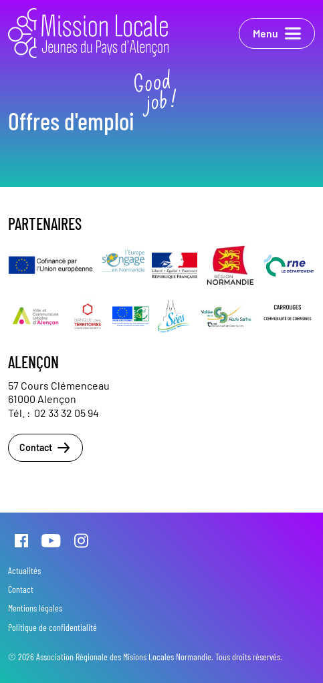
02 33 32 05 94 (66, 412)
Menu (277, 33)
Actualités (24, 570)
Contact (45, 448)
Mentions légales (35, 607)
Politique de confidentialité (52, 627)
